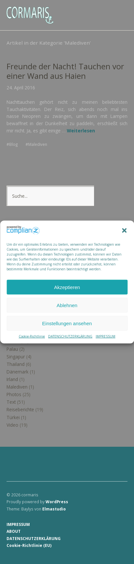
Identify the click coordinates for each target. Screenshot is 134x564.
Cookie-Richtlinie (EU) (29, 545)
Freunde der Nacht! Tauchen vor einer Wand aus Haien (65, 71)
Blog (13, 144)
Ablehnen (67, 305)
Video (12, 425)
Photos (14, 394)
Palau (12, 349)
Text (11, 402)
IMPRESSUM (105, 336)
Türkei (13, 417)
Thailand (16, 364)
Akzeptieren (67, 287)
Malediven (37, 144)
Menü (119, 10)
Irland (12, 379)
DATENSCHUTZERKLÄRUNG (70, 336)
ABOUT (14, 531)
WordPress (57, 501)
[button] (124, 230)
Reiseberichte (20, 409)
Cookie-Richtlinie (32, 336)
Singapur (16, 356)
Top (120, 545)
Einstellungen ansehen (67, 323)
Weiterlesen (81, 130)
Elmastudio (54, 508)
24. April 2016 (21, 87)
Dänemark (18, 372)
